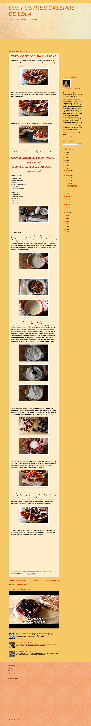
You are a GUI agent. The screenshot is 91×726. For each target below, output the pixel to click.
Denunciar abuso (13, 678)
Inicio (35, 581)
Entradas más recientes (17, 581)
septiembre (69, 191)
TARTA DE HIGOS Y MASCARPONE (33, 56)
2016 (66, 223)
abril (67, 204)
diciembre (68, 170)
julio (67, 196)
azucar (10, 668)
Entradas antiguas (52, 581)
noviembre (69, 173)
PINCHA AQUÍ (34, 162)
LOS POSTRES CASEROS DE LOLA (72, 89)
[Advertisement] (45, 35)
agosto (68, 193)
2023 (66, 160)
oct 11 (69, 180)
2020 (66, 168)
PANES (10, 673)
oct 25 (69, 178)
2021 (66, 165)
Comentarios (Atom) (21, 584)
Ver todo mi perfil (67, 136)
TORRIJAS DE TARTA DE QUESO (19, 589)
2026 (66, 152)
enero (67, 212)
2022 (66, 162)
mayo (67, 201)
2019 (66, 215)
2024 (66, 157)
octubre (68, 175)
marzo (67, 207)
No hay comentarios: (16, 573)
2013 (66, 231)
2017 (66, 221)
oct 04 (69, 183)
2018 (66, 218)
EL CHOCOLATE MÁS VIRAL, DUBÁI (26, 651)
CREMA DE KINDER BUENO (24, 642)
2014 (66, 229)
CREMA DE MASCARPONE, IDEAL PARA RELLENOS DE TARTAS (34, 633)
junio (67, 199)
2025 (66, 154)
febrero (68, 209)
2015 (66, 226)
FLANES (10, 671)
